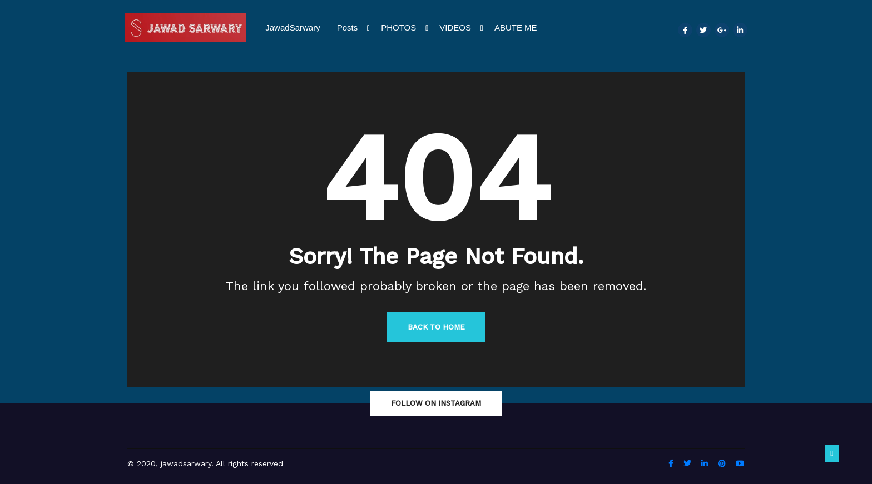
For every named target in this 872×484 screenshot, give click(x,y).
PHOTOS (404, 28)
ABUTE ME (515, 27)
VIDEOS (461, 28)
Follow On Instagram (436, 403)
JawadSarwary (292, 27)
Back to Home (436, 327)
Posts (353, 28)
